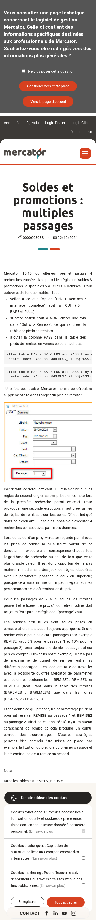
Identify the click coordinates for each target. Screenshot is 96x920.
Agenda (32, 123)
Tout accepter (66, 902)
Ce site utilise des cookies (39, 798)
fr (72, 132)
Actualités (12, 123)
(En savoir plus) (42, 831)
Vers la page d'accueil (48, 101)
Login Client (81, 123)
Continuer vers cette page (48, 86)
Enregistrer (27, 902)
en (90, 132)
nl (80, 132)
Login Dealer (55, 123)
